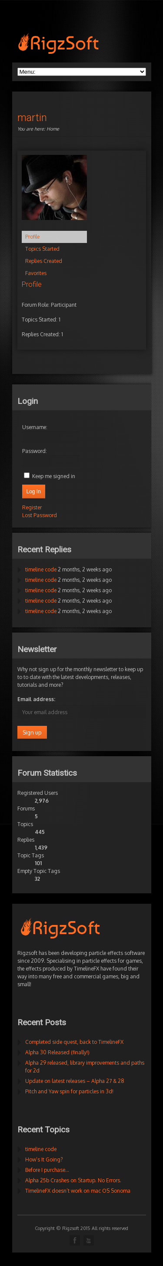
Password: (34, 451)
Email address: (36, 699)
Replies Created (43, 261)
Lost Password (39, 515)
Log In (34, 492)
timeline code (41, 569)
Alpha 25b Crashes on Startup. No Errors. (73, 1180)
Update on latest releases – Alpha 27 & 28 (74, 1081)
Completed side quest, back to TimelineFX (74, 1042)
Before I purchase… (47, 1170)
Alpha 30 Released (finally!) (57, 1052)
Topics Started (42, 249)
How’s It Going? (44, 1159)
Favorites (36, 273)
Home (53, 129)
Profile (32, 236)
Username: (34, 427)
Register (32, 507)
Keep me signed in (53, 476)
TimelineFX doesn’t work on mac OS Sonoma (77, 1190)
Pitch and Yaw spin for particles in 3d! (69, 1091)
